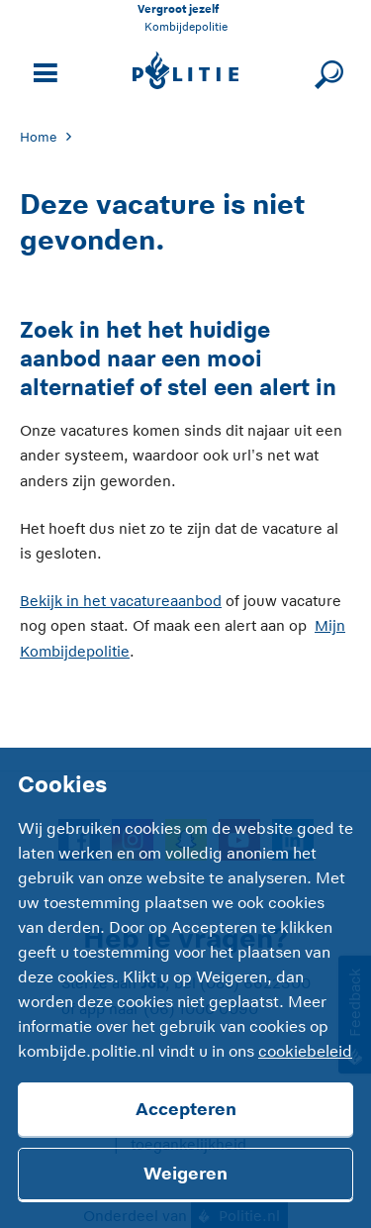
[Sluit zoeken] (326, 71)
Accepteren (186, 1109)
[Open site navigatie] (42, 71)
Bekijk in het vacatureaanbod (121, 600)
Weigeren (185, 1173)
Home (38, 137)
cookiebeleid (305, 1052)
